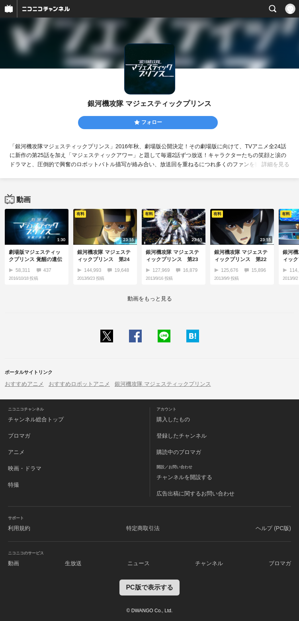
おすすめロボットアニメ (79, 384)
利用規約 (19, 528)
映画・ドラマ (24, 468)
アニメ (16, 452)
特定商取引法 (143, 528)
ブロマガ (19, 435)
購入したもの (173, 419)
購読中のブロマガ (178, 452)
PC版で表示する (149, 587)
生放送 (73, 563)
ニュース (138, 563)
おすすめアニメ (24, 384)
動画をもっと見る (149, 298)
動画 (13, 563)
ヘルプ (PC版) (273, 528)
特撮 (13, 484)
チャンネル (209, 563)
